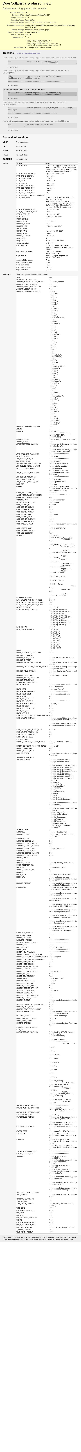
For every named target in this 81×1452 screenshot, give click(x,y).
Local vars (14, 69)
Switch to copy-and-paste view (28, 55)
